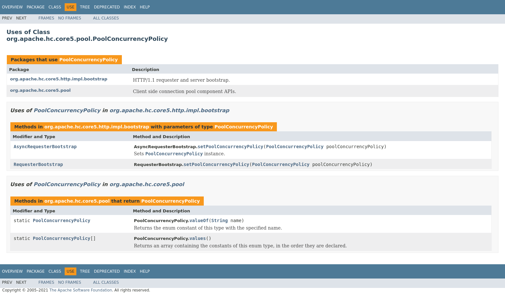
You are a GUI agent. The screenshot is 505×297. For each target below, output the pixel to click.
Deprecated (107, 7)
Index (130, 7)
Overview (12, 7)
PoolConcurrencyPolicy (88, 59)
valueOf (199, 220)
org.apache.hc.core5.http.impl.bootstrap (58, 79)
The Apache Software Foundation (80, 290)
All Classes (106, 18)
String (219, 220)
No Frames (69, 18)
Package (36, 7)
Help (145, 7)
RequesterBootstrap (38, 164)
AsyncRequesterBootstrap (45, 146)
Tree (85, 7)
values (197, 238)
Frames (46, 18)
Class (54, 7)
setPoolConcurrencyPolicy (230, 146)
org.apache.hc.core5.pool (40, 90)
